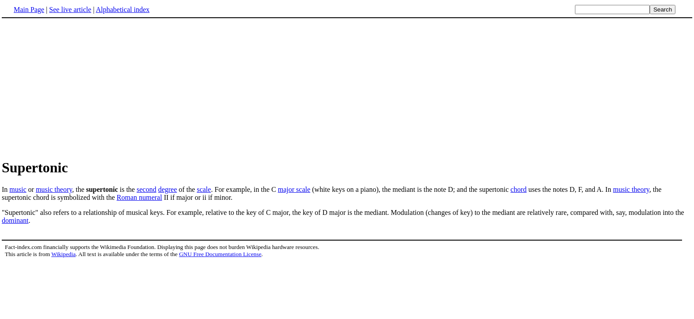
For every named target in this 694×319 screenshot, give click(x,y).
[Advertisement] (76, 88)
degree (167, 189)
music (17, 189)
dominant (15, 220)
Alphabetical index (122, 9)
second (146, 189)
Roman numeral (139, 197)
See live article (70, 9)
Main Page (29, 9)
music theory (54, 189)
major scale (294, 189)
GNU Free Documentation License (220, 254)
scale (204, 189)
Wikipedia (63, 254)
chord (518, 189)
